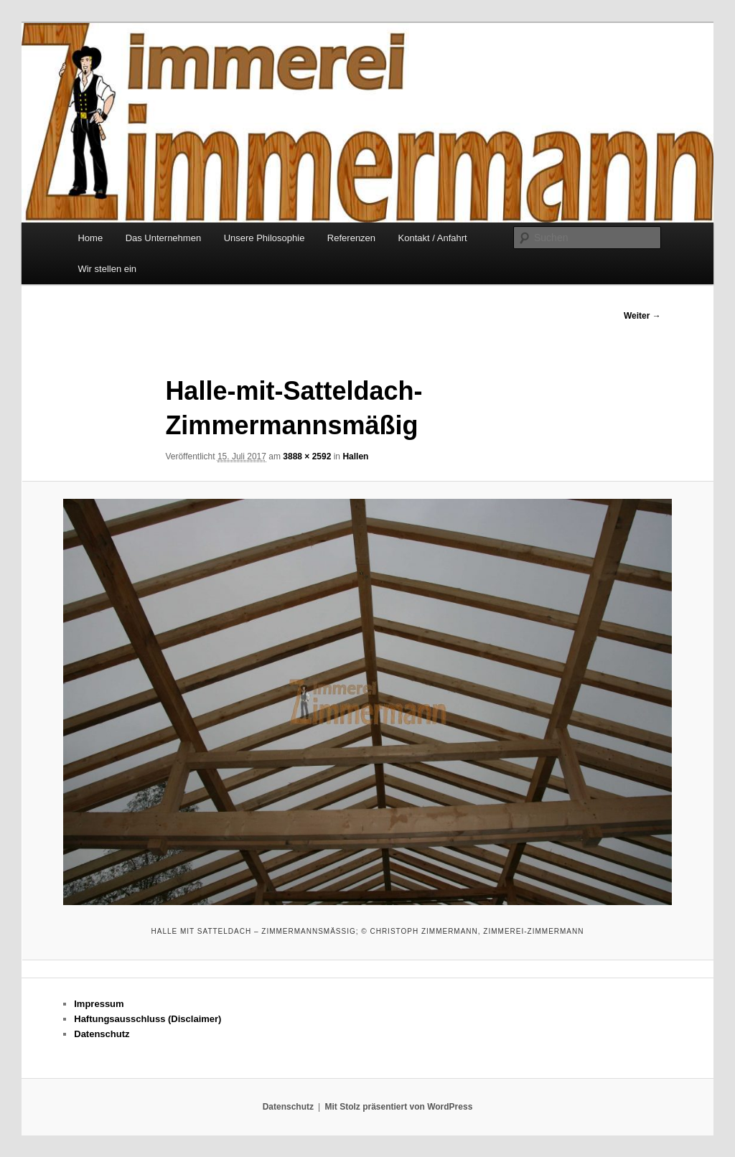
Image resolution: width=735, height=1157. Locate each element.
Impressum (98, 1003)
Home (90, 238)
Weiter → (642, 316)
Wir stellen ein (107, 268)
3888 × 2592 (307, 456)
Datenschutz (101, 1034)
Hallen (355, 456)
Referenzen (351, 238)
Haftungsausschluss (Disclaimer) (147, 1018)
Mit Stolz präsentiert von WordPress (398, 1107)
